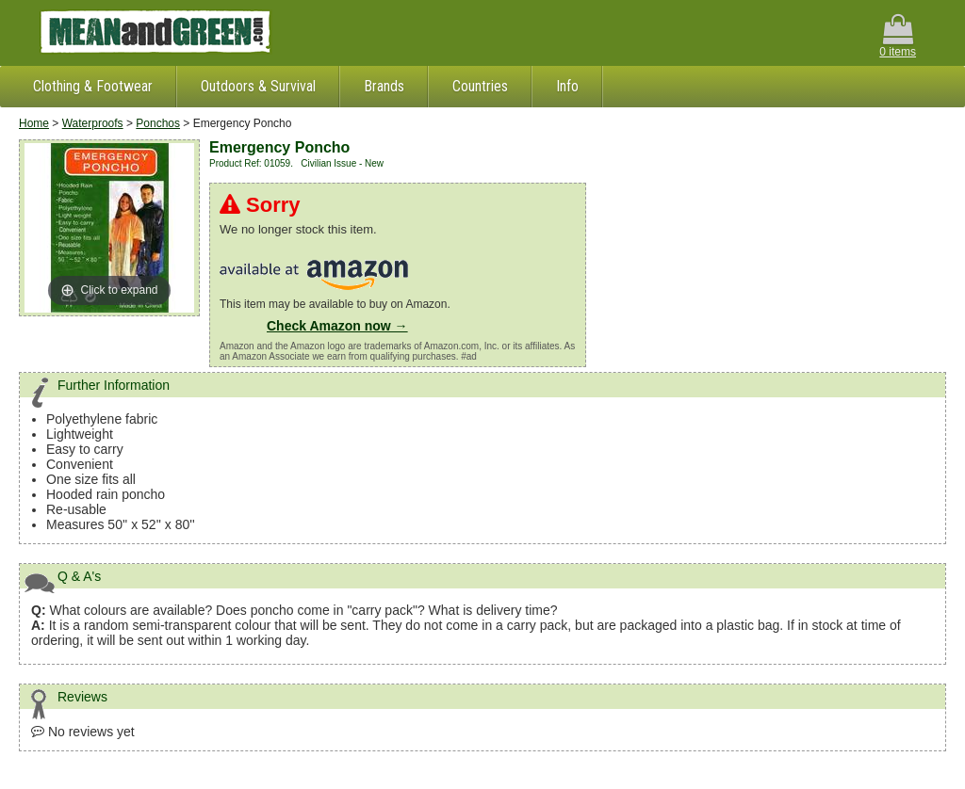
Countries (480, 86)
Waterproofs (92, 123)
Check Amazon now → (337, 325)
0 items (897, 36)
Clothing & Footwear (93, 86)
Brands (384, 86)
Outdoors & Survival (258, 86)
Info (567, 86)
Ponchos (158, 123)
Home (34, 123)
